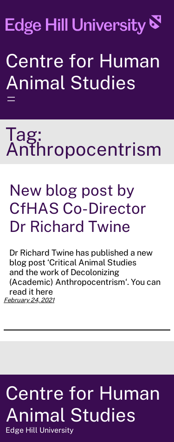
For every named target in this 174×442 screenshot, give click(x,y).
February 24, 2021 (29, 300)
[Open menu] (11, 99)
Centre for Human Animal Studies (83, 71)
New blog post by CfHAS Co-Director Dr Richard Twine (77, 208)
